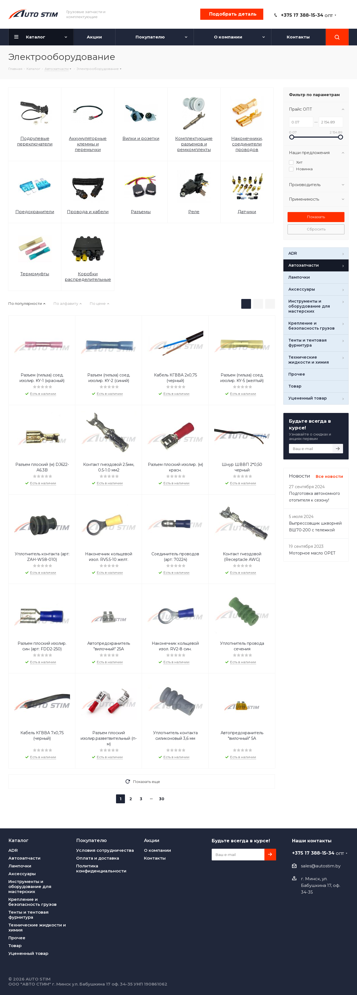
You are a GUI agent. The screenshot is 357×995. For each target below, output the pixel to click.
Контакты (155, 858)
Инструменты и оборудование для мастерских (29, 886)
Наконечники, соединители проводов (246, 144)
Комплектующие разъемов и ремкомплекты (194, 144)
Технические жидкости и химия (37, 927)
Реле (193, 211)
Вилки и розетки (140, 138)
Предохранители (34, 211)
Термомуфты (34, 273)
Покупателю (91, 840)
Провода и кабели (87, 211)
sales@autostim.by (321, 866)
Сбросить (316, 229)
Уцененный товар (28, 953)
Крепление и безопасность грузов (32, 902)
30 (161, 798)
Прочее (16, 937)
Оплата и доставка (97, 858)
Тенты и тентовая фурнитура (28, 914)
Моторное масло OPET (312, 553)
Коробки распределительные (88, 276)
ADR (13, 850)
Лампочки (19, 866)
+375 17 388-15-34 (307, 15)
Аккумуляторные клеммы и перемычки (88, 144)
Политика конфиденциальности (101, 868)
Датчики (247, 211)
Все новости (329, 476)
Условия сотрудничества (105, 850)
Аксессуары (22, 873)
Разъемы (141, 211)
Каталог (18, 840)
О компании (157, 850)
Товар (14, 945)
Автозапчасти (24, 858)
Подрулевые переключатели (34, 141)
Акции (151, 840)
